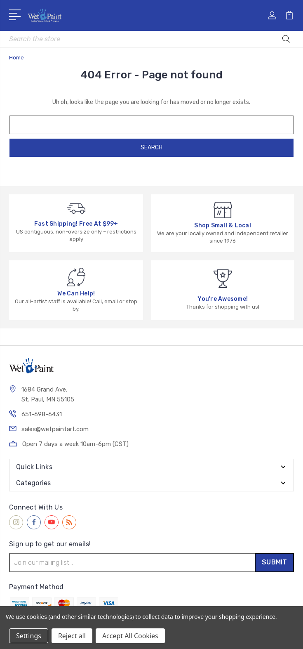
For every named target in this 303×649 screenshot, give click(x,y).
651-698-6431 (41, 414)
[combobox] (151, 39)
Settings (28, 635)
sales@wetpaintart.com (55, 429)
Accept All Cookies (130, 635)
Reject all (72, 635)
